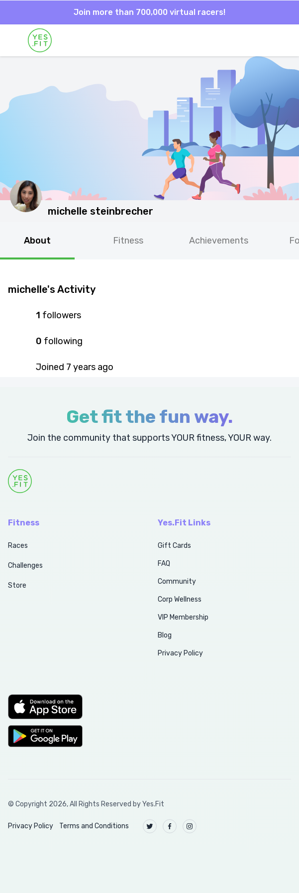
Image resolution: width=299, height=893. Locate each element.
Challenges (25, 565)
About (37, 240)
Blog (165, 635)
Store (17, 585)
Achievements (218, 240)
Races (18, 545)
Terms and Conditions (94, 826)
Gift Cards (174, 545)
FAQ (164, 563)
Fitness (128, 240)
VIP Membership (183, 617)
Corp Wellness (179, 599)
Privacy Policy (180, 653)
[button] (72, 706)
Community (177, 581)
